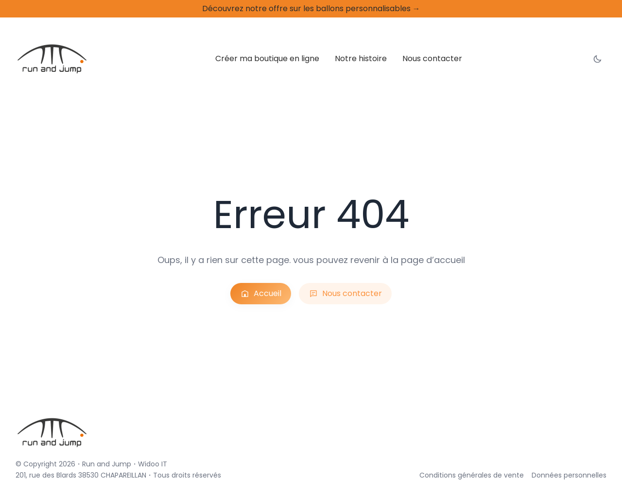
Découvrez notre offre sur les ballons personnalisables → (311, 8)
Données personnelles (576, 475)
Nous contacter (343, 293)
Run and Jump (91, 463)
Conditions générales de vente (498, 475)
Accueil (267, 293)
